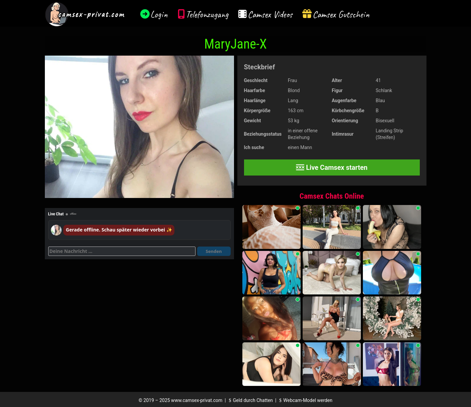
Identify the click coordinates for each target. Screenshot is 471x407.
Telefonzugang (207, 14)
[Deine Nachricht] (121, 251)
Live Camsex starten (332, 167)
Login (159, 14)
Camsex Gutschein (341, 14)
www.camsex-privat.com (196, 400)
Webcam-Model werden (305, 400)
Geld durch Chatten (250, 400)
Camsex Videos (270, 14)
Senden (214, 251)
